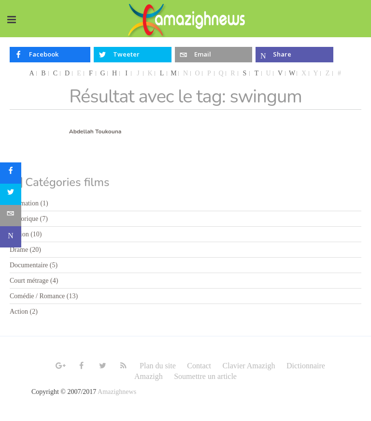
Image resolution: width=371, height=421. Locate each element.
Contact (199, 366)
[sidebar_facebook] (10, 173)
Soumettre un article (205, 376)
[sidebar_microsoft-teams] (10, 236)
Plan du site (158, 366)
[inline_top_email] (214, 54)
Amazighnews (117, 391)
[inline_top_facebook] (50, 54)
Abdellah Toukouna (95, 131)
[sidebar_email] (10, 215)
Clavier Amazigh (249, 366)
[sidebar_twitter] (10, 194)
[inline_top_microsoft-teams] (294, 54)
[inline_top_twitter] (132, 54)
